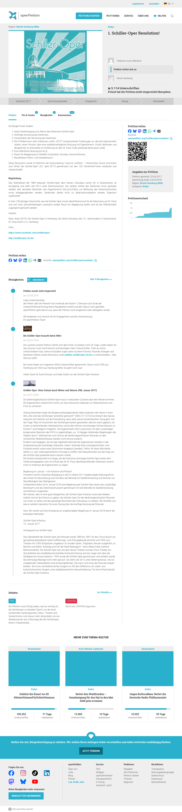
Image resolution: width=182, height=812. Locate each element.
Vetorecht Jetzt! (104, 785)
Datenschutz (157, 775)
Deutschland (34, 649)
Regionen (128, 782)
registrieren (138, 3)
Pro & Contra (28, 114)
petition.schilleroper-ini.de (78, 354)
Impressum (157, 778)
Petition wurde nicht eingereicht (39, 291)
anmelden (154, 3)
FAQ (98, 769)
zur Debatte (103, 592)
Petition (12, 115)
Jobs (70, 772)
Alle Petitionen (131, 772)
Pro (12, 601)
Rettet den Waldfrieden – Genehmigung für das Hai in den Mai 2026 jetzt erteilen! (91, 697)
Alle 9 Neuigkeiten (99, 279)
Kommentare (64, 114)
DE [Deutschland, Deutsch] (167, 3)
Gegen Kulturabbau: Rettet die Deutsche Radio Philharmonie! (148, 695)
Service (128, 15)
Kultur (111, 27)
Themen (128, 778)
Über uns (72, 769)
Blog (70, 775)
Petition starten (89, 15)
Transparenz (157, 769)
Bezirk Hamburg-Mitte (27, 26)
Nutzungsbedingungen (162, 772)
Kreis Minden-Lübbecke (91, 649)
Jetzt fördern (91, 751)
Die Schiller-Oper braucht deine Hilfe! (42, 335)
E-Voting (100, 782)
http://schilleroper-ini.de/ (21, 238)
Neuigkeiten (46, 114)
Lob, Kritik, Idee (76, 782)
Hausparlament (103, 778)
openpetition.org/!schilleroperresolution (74, 260)
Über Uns (143, 15)
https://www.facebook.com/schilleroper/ (29, 232)
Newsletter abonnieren (26, 796)
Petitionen (113, 15)
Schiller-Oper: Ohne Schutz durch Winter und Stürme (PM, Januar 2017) (60, 390)
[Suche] (172, 15)
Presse (71, 778)
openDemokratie (104, 775)
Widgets (100, 772)
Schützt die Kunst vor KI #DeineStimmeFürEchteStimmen (34, 695)
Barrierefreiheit (158, 782)
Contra (71, 601)
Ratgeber (128, 769)
